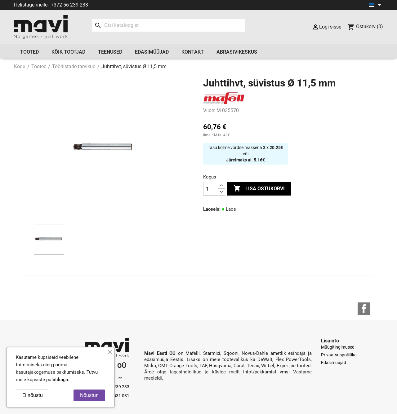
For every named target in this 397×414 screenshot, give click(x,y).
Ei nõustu (32, 395)
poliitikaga (57, 379)
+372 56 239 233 (69, 5)
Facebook (364, 308)
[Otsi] (168, 25)
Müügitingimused (338, 347)
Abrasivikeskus (236, 52)
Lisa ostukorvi (259, 189)
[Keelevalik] (376, 5)
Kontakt (192, 52)
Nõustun (89, 395)
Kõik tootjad (68, 52)
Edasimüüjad (152, 52)
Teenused (110, 52)
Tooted (29, 52)
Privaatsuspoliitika (339, 354)
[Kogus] (210, 189)
